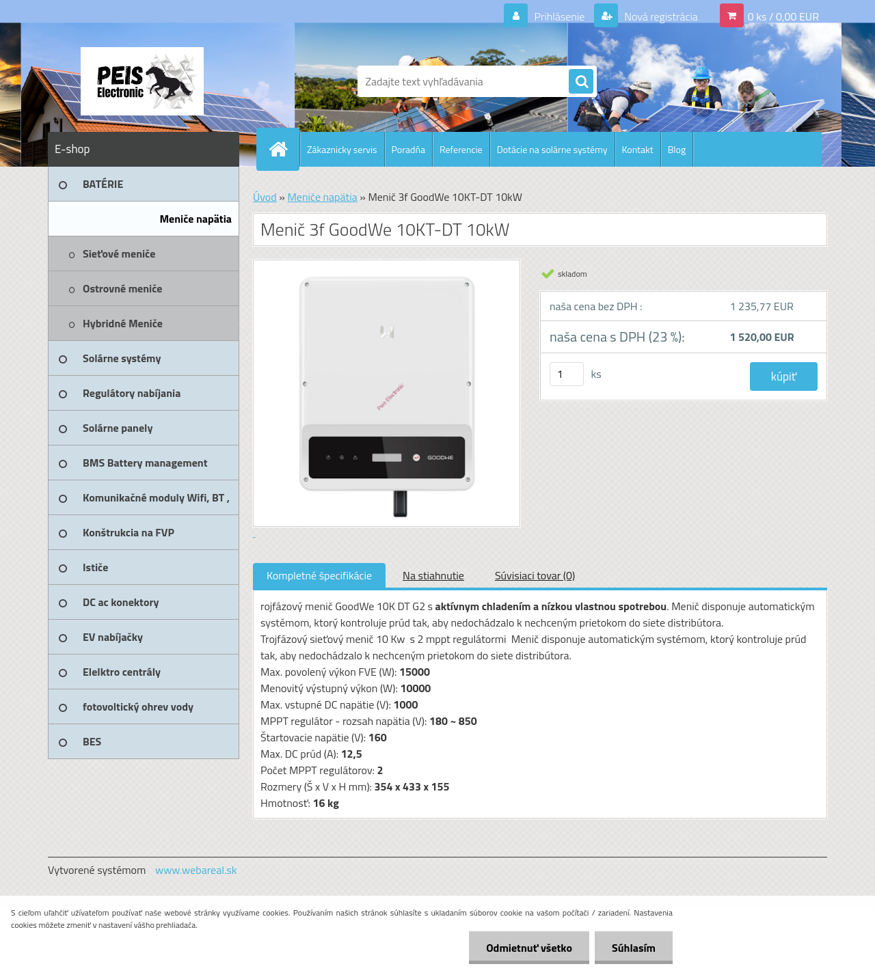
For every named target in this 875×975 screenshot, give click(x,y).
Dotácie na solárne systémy (552, 149)
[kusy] (567, 374)
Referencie (461, 149)
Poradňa (408, 149)
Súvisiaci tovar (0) (535, 575)
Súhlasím (634, 947)
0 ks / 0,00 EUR (783, 16)
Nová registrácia (660, 16)
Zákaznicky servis (342, 149)
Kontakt (638, 149)
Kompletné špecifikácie (319, 575)
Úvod (265, 197)
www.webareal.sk (196, 870)
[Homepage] (283, 149)
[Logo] (142, 81)
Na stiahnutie (433, 575)
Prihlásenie (559, 16)
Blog (677, 149)
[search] (581, 82)
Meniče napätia (322, 197)
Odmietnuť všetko (529, 947)
